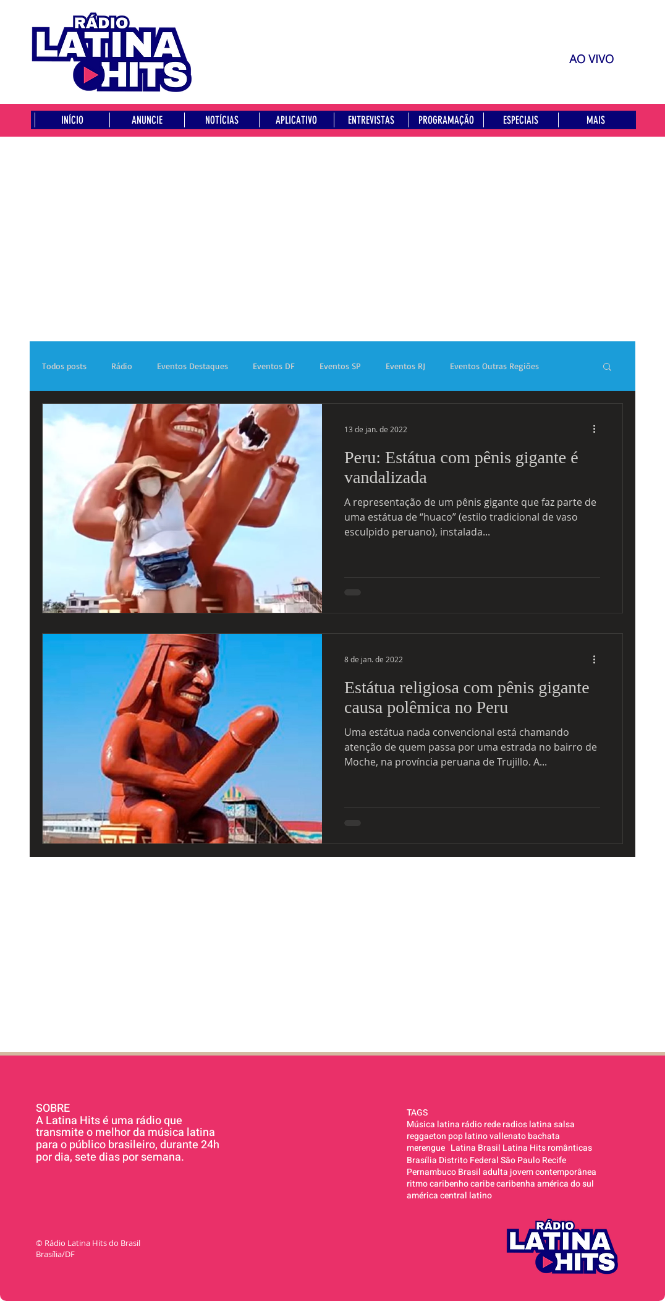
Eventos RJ (405, 365)
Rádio (121, 365)
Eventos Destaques (192, 365)
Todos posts (64, 365)
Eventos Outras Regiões (494, 365)
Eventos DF (274, 365)
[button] (607, 367)
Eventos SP (340, 365)
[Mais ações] (598, 429)
